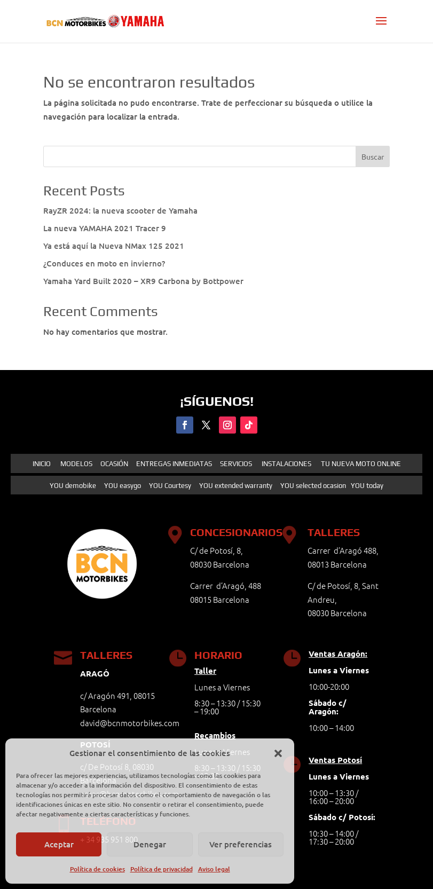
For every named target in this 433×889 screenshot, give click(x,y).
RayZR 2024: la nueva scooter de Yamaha (120, 210)
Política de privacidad (161, 869)
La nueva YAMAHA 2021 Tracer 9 (104, 228)
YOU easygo (122, 486)
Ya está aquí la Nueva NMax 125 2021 (113, 245)
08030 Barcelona (337, 612)
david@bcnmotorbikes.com (129, 722)
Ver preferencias (240, 844)
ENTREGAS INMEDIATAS (174, 464)
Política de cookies (97, 869)
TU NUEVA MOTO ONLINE (360, 464)
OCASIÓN (114, 464)
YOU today (367, 486)
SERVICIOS (236, 464)
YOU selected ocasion (313, 486)
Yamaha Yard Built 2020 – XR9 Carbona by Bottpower (143, 281)
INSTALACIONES (286, 464)
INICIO (42, 464)
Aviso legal (214, 869)
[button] (278, 753)
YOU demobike (73, 486)
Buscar (372, 156)
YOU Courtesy (170, 486)
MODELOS (76, 464)
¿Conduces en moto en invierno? (104, 263)
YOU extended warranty (235, 486)
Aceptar (59, 844)
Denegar (149, 844)
